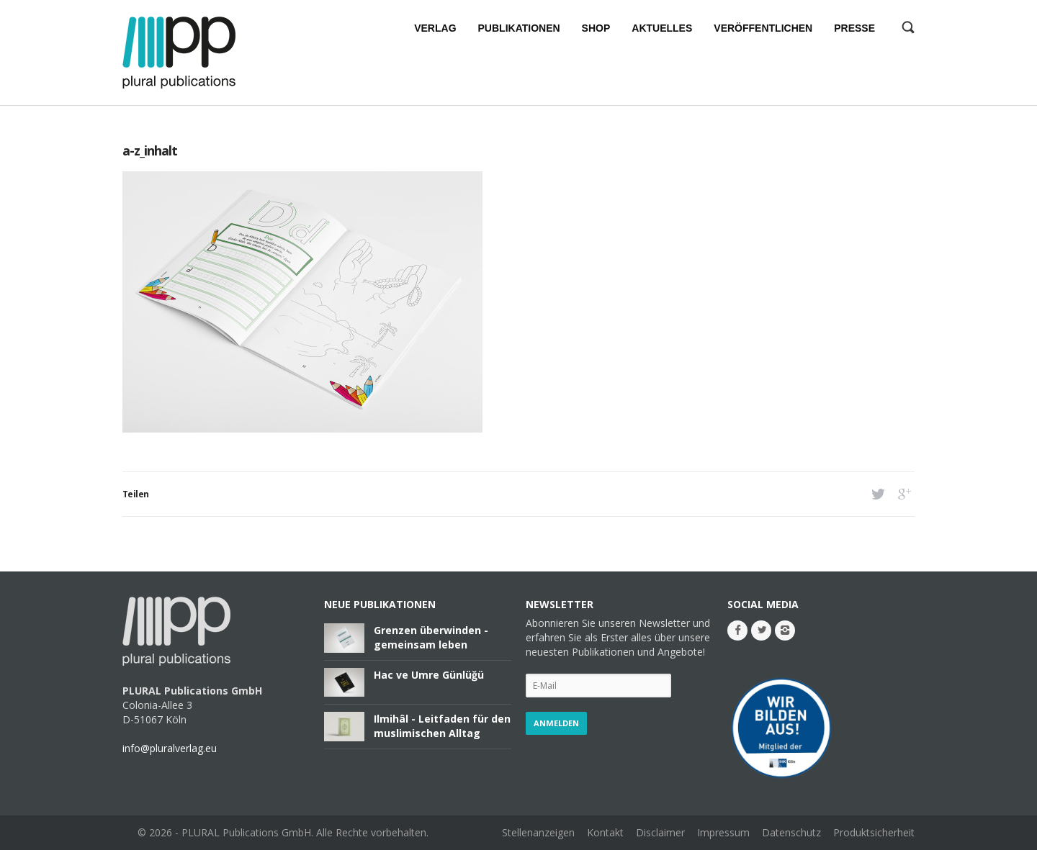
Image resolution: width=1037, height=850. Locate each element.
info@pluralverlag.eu (169, 748)
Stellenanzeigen (538, 832)
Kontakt (605, 832)
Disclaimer (660, 832)
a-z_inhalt (149, 150)
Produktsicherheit (874, 832)
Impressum (723, 832)
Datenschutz (791, 832)
